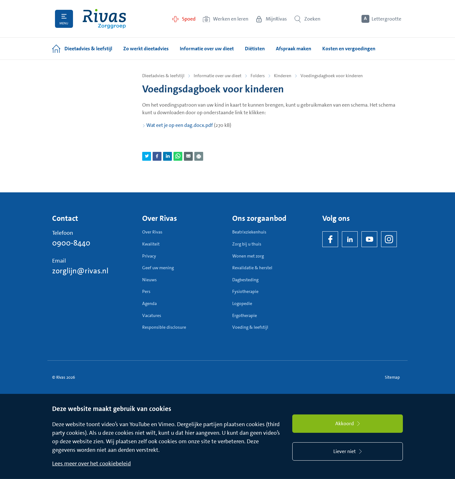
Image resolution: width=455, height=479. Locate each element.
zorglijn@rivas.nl (80, 271)
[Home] (104, 18)
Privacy (149, 256)
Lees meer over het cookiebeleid (91, 463)
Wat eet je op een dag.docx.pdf (179, 125)
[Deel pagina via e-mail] (188, 156)
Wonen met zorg (248, 256)
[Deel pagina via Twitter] (146, 156)
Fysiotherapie (245, 291)
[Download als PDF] (198, 156)
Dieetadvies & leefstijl (163, 75)
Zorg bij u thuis (246, 244)
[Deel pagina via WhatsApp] (177, 156)
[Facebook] (330, 239)
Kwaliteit (151, 244)
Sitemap (392, 377)
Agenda (149, 303)
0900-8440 (71, 243)
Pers (146, 291)
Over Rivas (152, 232)
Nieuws (149, 280)
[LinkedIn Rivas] (350, 239)
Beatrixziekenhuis (249, 232)
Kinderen (282, 75)
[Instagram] (389, 239)
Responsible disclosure (164, 327)
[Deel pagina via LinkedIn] (167, 156)
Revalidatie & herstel (252, 268)
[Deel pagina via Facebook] (157, 156)
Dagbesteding (245, 280)
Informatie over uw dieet (217, 75)
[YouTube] (369, 239)
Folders (258, 75)
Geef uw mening (158, 268)
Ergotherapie (244, 315)
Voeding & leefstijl (250, 327)
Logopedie (242, 303)
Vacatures (151, 315)
